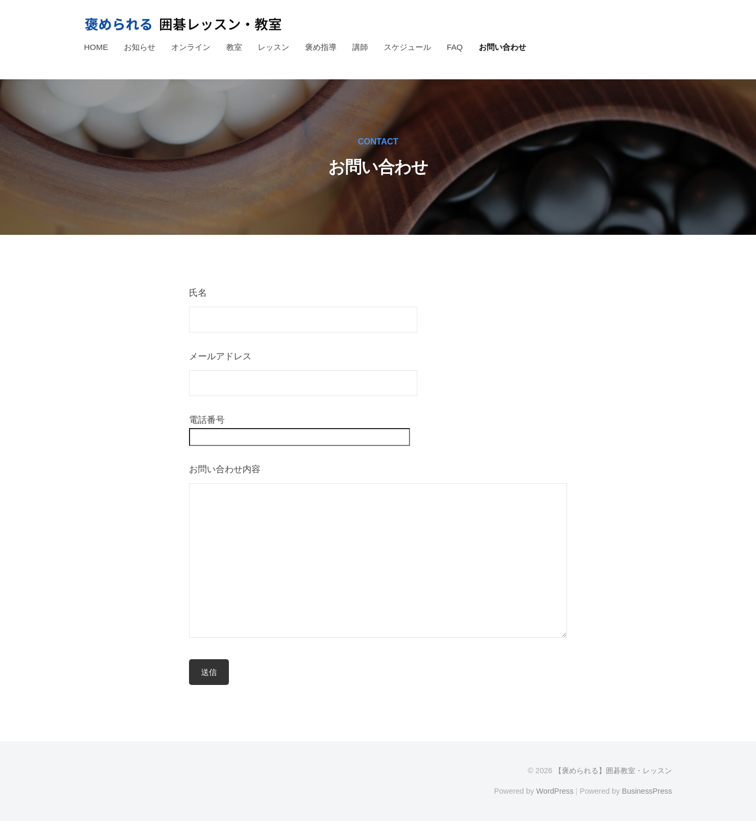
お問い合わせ (502, 47)
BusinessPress (647, 791)
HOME (96, 47)
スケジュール (407, 47)
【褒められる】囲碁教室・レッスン (613, 770)
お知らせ (139, 47)
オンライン (191, 47)
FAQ (455, 47)
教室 (234, 47)
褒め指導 (321, 47)
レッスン (273, 47)
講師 (360, 47)
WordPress (554, 791)
